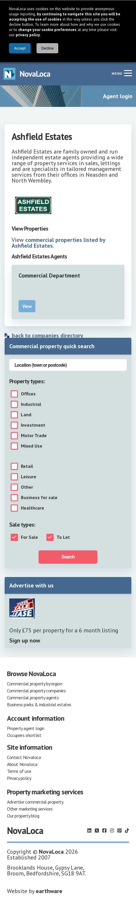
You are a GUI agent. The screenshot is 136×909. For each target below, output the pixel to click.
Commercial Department (49, 275)
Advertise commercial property (35, 802)
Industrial (31, 404)
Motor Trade (34, 435)
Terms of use (19, 771)
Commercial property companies (36, 690)
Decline (47, 48)
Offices (28, 394)
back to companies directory (47, 335)
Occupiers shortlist (24, 735)
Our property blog (23, 816)
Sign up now (24, 640)
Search (68, 557)
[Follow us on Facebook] (104, 830)
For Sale (29, 537)
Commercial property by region (34, 684)
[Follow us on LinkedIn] (89, 830)
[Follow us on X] (97, 830)
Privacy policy (19, 778)
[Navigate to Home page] (26, 73)
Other (27, 487)
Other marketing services (29, 809)
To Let (63, 537)
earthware (49, 891)
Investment (33, 425)
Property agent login (25, 728)
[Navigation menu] (127, 73)
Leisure (28, 476)
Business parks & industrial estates (39, 704)
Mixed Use (31, 446)
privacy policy (28, 34)
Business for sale (39, 497)
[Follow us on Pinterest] (119, 830)
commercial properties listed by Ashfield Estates (58, 242)
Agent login (118, 96)
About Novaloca (22, 764)
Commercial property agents (33, 697)
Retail (27, 466)
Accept (20, 48)
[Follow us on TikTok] (127, 830)
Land (26, 414)
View (27, 306)
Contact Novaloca (24, 757)
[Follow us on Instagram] (112, 830)
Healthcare (32, 508)
